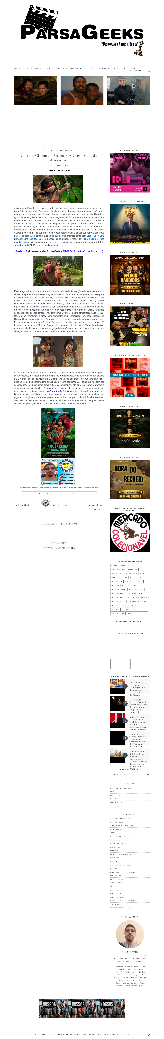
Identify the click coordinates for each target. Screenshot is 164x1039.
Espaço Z (114, 791)
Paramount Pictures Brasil (122, 872)
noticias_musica (140, 597)
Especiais (101, 68)
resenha (115, 609)
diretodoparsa (130, 573)
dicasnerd (116, 573)
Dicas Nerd (116, 68)
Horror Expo (116, 861)
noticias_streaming (137, 601)
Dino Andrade (30, 239)
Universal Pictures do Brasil (123, 900)
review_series (118, 613)
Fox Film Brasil (117, 858)
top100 (143, 613)
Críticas (38, 68)
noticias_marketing (120, 597)
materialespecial (119, 577)
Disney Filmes (116, 847)
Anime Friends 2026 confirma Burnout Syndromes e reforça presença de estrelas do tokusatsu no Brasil (138, 760)
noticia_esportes (137, 577)
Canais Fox (115, 840)
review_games (128, 609)
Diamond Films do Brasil (121, 788)
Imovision (114, 799)
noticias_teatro (119, 605)
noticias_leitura (136, 593)
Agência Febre (116, 822)
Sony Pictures (116, 897)
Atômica (114, 833)
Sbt (111, 886)
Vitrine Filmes (116, 806)
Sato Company (116, 883)
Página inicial (21, 68)
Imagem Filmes (116, 795)
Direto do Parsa (55, 68)
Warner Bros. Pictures (120, 908)
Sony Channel (116, 893)
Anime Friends (116, 829)
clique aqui (52, 245)
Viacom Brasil (116, 904)
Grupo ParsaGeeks (120, 1034)
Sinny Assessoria (117, 890)
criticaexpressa (128, 566)
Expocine (114, 850)
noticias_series (118, 601)
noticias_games (118, 593)
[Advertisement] (82, 125)
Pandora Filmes (117, 802)
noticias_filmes (136, 589)
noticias (115, 585)
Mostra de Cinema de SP (120, 865)
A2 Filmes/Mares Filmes (120, 818)
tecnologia (132, 613)
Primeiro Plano (117, 879)
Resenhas (73, 68)
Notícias (87, 68)
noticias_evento (119, 589)
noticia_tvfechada (133, 581)
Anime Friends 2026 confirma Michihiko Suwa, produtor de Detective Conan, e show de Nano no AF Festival (138, 724)
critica (101, 509)
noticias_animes (129, 585)
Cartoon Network (118, 843)
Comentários (59, 165)
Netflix (113, 868)
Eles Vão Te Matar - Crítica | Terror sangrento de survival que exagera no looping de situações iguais (138, 707)
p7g (140, 605)
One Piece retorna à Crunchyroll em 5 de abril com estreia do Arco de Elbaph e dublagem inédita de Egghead (138, 691)
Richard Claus (89, 239)
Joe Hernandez (47, 239)
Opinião (132, 605)
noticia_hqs (117, 581)
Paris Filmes (115, 875)
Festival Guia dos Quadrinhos (123, 854)
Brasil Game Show (118, 836)
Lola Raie (91, 236)
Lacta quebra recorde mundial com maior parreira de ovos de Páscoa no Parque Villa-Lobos (137, 741)
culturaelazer (118, 569)
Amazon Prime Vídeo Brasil (122, 825)
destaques (132, 569)
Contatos (132, 68)
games (143, 573)
